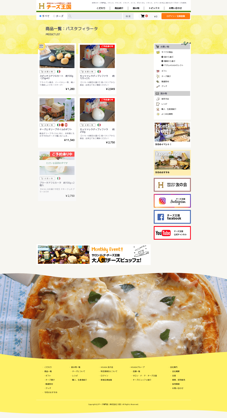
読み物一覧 (75, 367)
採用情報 (176, 384)
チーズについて (78, 371)
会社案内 (174, 367)
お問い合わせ (177, 388)
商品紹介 (119, 8)
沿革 (174, 375)
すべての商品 (167, 52)
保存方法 (165, 99)
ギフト (164, 71)
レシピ (164, 104)
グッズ (164, 86)
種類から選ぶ (169, 61)
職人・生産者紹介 (168, 109)
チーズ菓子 (166, 76)
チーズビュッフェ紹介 (142, 380)
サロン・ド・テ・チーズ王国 (145, 375)
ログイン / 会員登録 (176, 16)
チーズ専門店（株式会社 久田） (110, 404)
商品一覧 (48, 371)
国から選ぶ (168, 57)
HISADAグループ (137, 367)
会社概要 (176, 371)
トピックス (154, 8)
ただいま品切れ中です (93, 107)
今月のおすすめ (50, 392)
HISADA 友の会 (107, 367)
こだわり (101, 8)
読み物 (136, 8)
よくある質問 (167, 114)
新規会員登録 (106, 380)
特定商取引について (109, 371)
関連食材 (165, 81)
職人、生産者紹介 (79, 380)
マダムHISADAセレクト (173, 65)
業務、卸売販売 (178, 380)
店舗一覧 (136, 371)
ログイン (104, 375)
